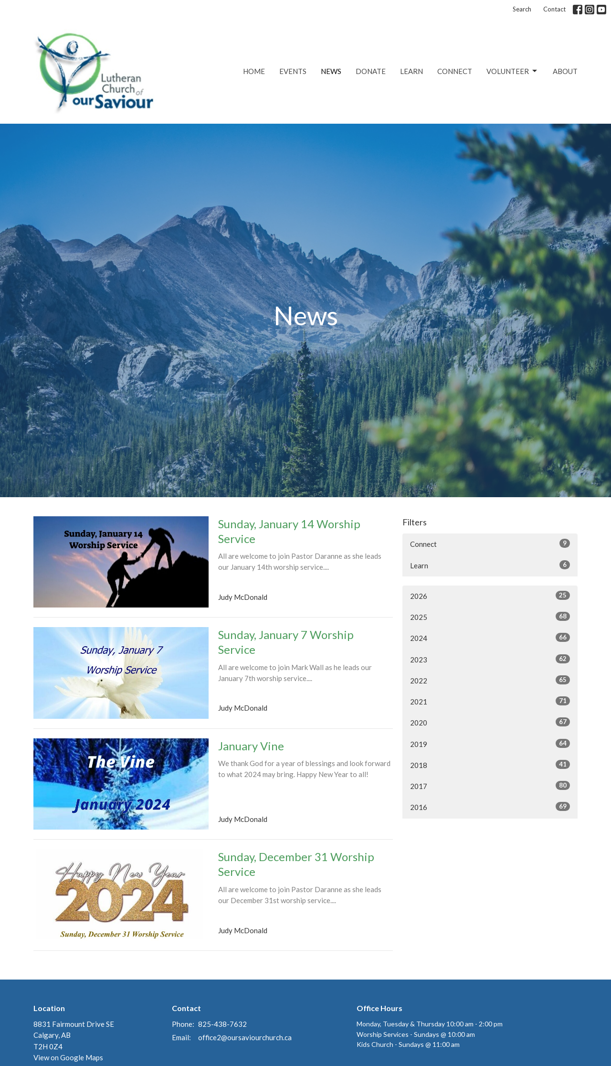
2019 (490, 743)
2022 (490, 680)
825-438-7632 (222, 1024)
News (331, 71)
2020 (490, 722)
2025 (490, 616)
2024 (490, 637)
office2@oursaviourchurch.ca (245, 1037)
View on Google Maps (68, 1057)
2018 (490, 764)
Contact (554, 9)
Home (254, 71)
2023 (490, 659)
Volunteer (512, 71)
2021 (490, 701)
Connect (454, 71)
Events (292, 71)
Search (522, 9)
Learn (411, 71)
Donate (371, 71)
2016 (490, 806)
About (565, 71)
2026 (490, 595)
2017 (490, 785)
